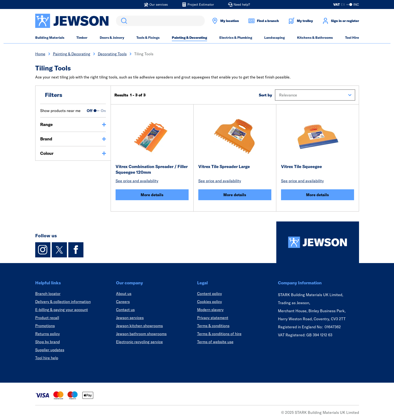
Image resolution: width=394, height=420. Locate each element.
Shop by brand (47, 341)
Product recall (47, 317)
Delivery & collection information (63, 301)
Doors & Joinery (112, 37)
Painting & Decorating (189, 37)
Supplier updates (49, 349)
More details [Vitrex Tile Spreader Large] (234, 194)
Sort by (265, 95)
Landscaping (274, 37)
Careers (123, 301)
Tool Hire (352, 37)
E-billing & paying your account (61, 309)
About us (123, 293)
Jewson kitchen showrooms (139, 325)
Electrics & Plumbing (235, 37)
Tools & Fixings (148, 37)
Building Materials (49, 37)
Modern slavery (210, 309)
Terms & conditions (213, 325)
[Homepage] (317, 242)
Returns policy (47, 333)
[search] (160, 21)
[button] (315, 95)
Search (123, 21)
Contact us (125, 309)
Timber (81, 37)
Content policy (209, 293)
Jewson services (130, 317)
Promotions (45, 325)
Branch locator (48, 293)
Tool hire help (46, 357)
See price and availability (137, 180)
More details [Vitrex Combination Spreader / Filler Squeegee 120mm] (152, 194)
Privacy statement (212, 317)
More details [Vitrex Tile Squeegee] (317, 194)
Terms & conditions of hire (219, 333)
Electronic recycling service (139, 341)
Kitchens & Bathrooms (315, 37)
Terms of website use (215, 341)
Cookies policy (209, 301)
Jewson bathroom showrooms (141, 333)
